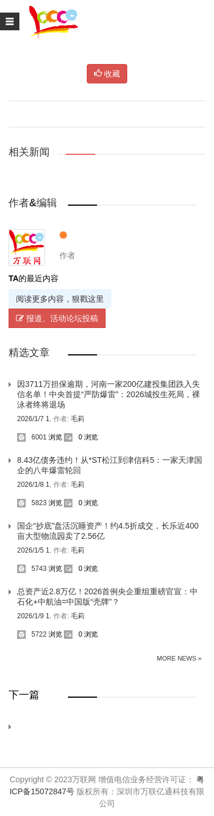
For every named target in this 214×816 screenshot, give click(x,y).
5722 (32, 634)
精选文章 (29, 352)
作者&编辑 (33, 203)
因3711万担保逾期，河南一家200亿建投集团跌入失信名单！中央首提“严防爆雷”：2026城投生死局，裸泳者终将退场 (108, 394)
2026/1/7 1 (33, 419)
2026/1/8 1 (33, 485)
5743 (32, 569)
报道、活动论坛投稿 (57, 318)
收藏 (107, 73)
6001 (32, 437)
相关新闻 (29, 152)
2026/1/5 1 (33, 550)
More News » (179, 658)
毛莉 (77, 419)
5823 (32, 503)
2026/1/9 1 (33, 616)
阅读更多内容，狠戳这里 (60, 298)
